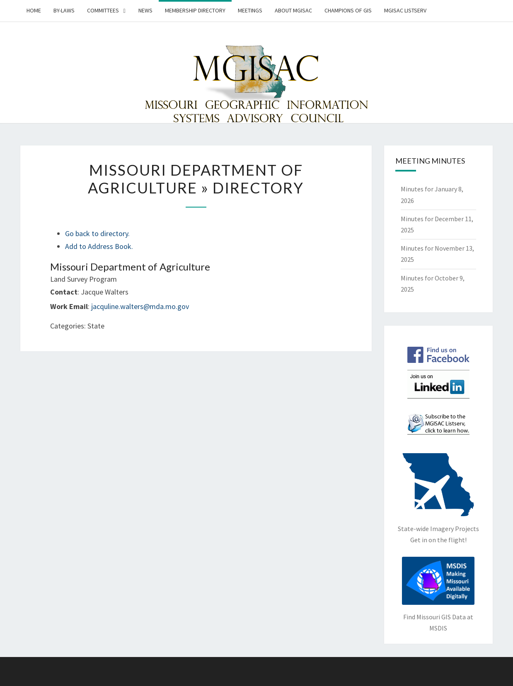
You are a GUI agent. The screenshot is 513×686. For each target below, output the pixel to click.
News (145, 10)
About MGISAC (293, 10)
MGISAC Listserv (405, 10)
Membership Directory (195, 10)
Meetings (250, 10)
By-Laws (64, 10)
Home (34, 10)
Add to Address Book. (99, 246)
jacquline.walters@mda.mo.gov (140, 306)
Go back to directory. (97, 233)
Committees (103, 10)
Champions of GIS (348, 10)
